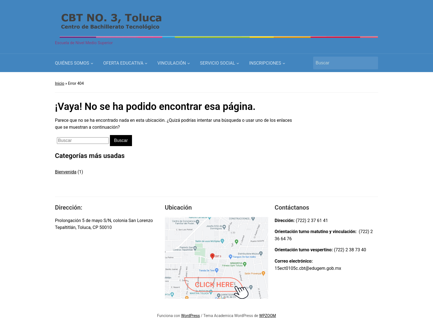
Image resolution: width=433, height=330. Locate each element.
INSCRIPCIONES (265, 63)
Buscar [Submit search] (371, 62)
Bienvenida (65, 172)
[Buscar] (340, 63)
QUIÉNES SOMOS (72, 63)
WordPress (190, 315)
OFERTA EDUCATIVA (123, 63)
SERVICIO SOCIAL (217, 63)
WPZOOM (267, 315)
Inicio (59, 83)
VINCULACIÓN (171, 63)
